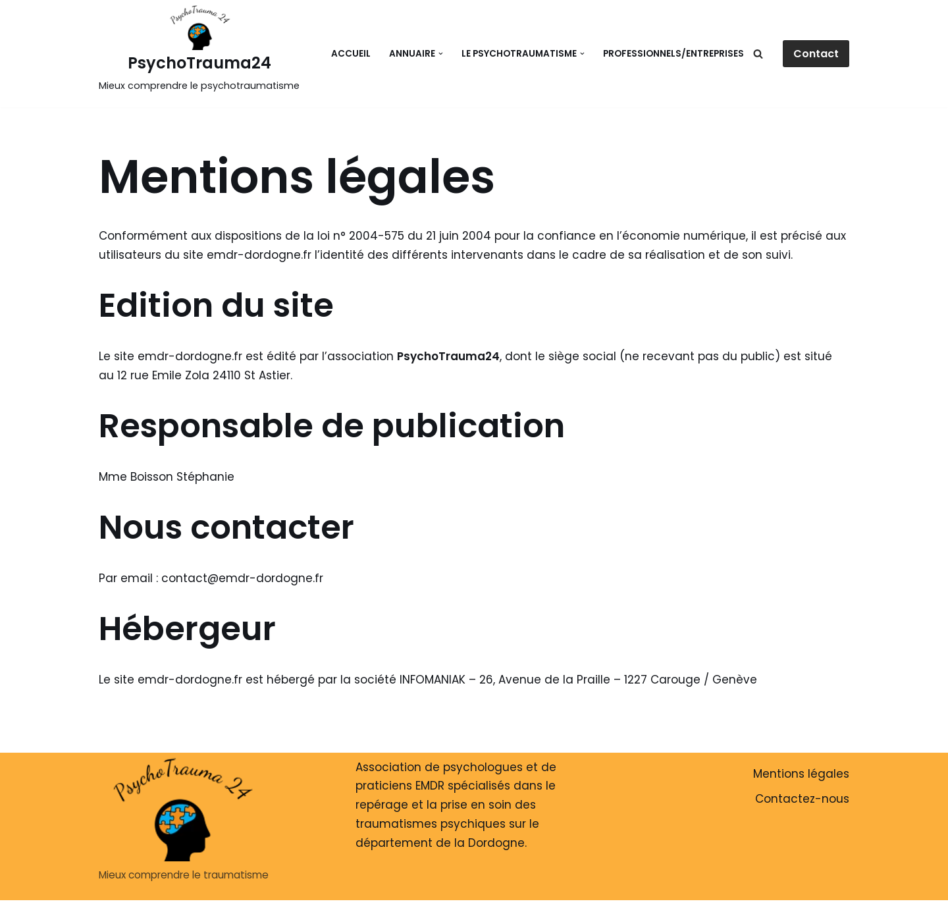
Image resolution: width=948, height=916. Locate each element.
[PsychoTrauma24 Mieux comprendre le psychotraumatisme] (199, 50)
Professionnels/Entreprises (673, 53)
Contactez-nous (802, 799)
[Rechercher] (758, 54)
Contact (816, 53)
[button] (440, 53)
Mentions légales (801, 774)
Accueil (351, 53)
